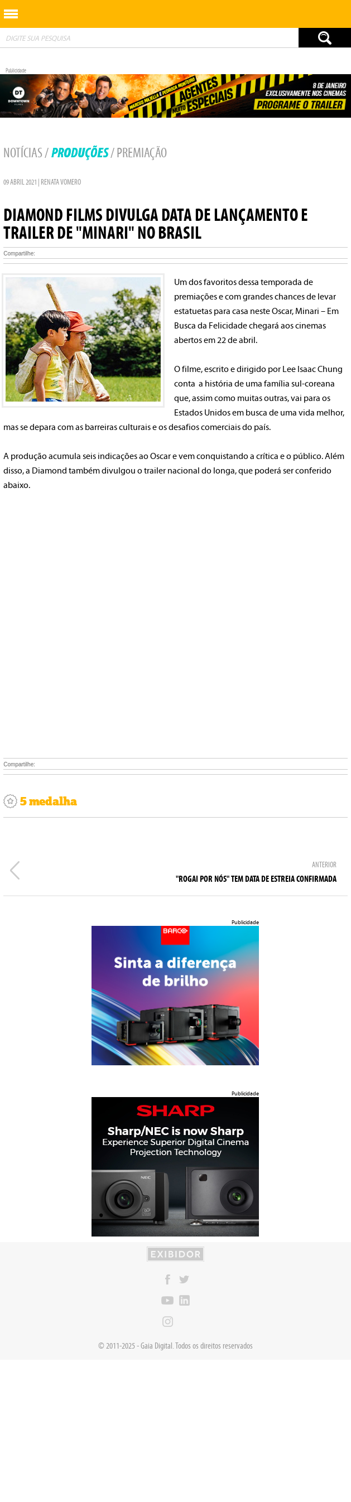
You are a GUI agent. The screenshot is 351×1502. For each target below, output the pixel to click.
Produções (80, 152)
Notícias (22, 152)
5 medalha (40, 801)
